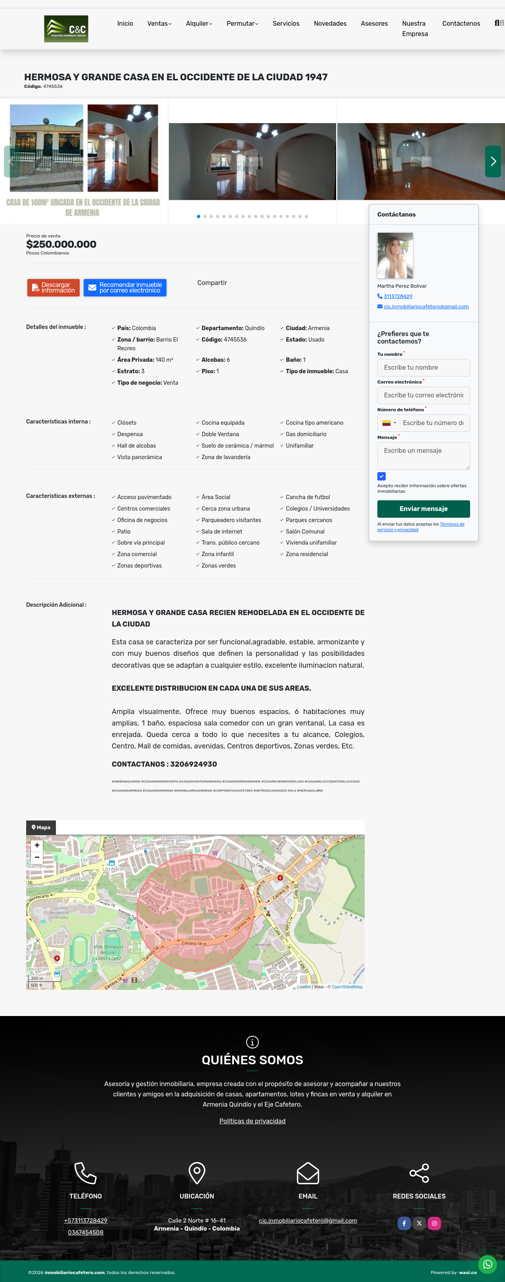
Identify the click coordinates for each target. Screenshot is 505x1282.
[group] (84, 161)
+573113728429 (85, 1220)
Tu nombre (391, 354)
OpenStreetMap (347, 986)
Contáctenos (461, 23)
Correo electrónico (401, 381)
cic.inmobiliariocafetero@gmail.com (426, 307)
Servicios (286, 23)
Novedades (330, 23)
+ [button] (37, 846)
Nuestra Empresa (415, 29)
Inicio (125, 23)
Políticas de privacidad (253, 1121)
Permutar (240, 23)
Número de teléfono (402, 409)
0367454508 (85, 1232)
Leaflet (303, 986)
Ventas (157, 23)
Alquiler (197, 23)
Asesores (374, 23)
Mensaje (388, 437)
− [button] (37, 858)
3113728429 (398, 296)
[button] (198, 216)
